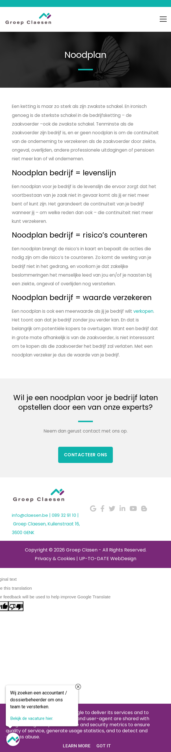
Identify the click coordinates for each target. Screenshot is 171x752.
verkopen (143, 311)
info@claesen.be (30, 515)
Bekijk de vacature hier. (31, 719)
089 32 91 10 (64, 515)
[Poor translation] (15, 606)
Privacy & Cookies (55, 558)
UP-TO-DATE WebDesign (107, 558)
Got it (103, 746)
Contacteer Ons (85, 455)
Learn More (77, 746)
